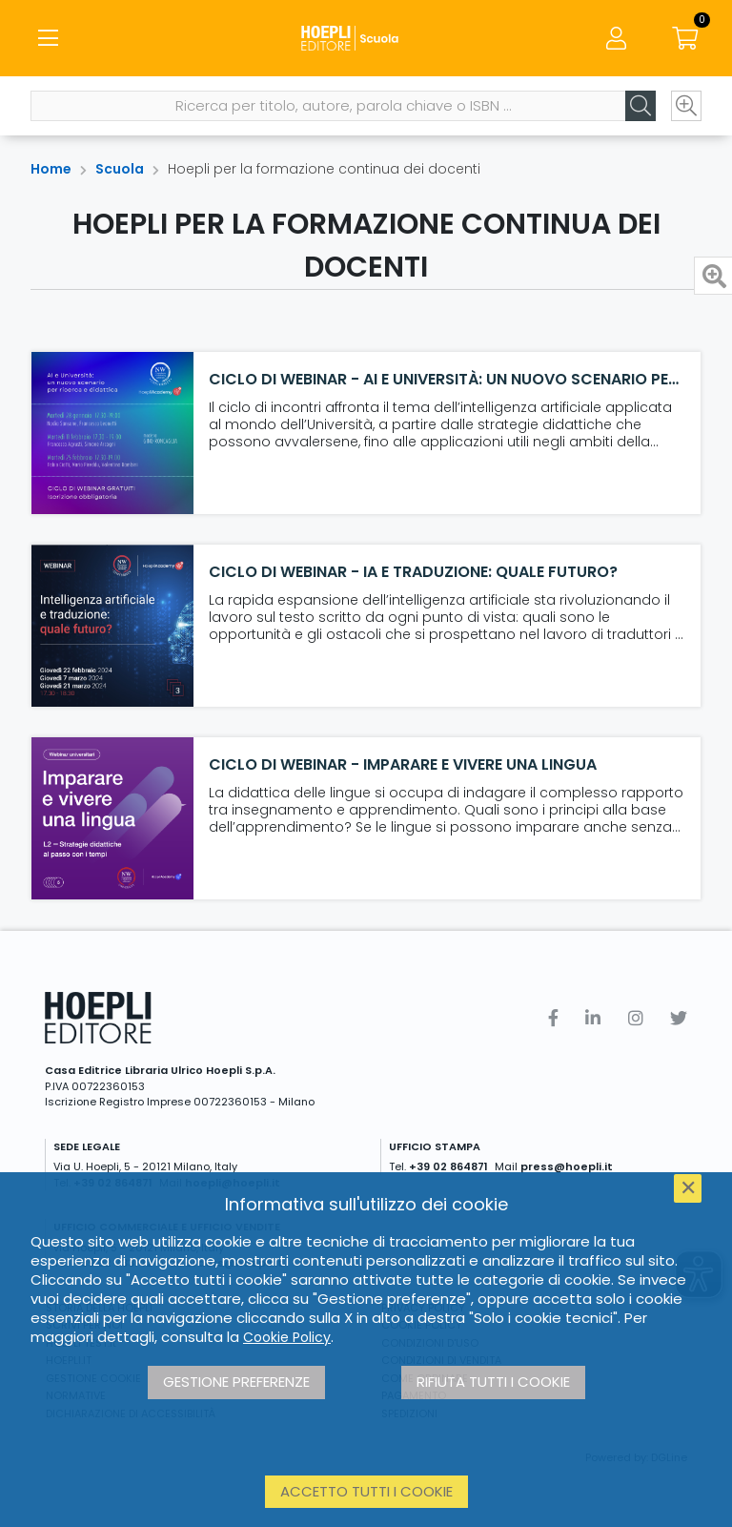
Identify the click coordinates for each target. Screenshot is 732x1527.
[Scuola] (366, 38)
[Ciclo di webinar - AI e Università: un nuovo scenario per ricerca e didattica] (112, 433)
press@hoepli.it (566, 1166)
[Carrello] (684, 38)
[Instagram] (635, 1018)
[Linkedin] (592, 1018)
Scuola (119, 168)
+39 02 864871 (448, 1166)
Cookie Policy (287, 1337)
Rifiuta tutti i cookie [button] (493, 1382)
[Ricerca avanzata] (686, 106)
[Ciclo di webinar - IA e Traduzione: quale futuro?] (112, 626)
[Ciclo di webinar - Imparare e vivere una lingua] (112, 818)
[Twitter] (678, 1018)
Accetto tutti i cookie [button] (366, 1491)
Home (50, 168)
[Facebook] (553, 1018)
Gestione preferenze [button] (236, 1382)
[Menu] (47, 38)
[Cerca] (640, 106)
